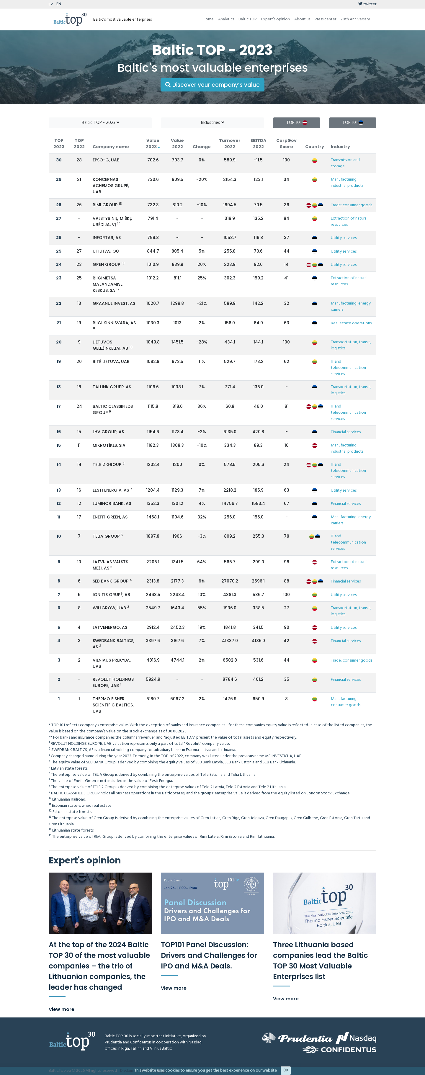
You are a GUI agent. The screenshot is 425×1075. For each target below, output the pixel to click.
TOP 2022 (79, 144)
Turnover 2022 (230, 144)
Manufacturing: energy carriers (351, 306)
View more (61, 1009)
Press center (325, 19)
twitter (367, 4)
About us (302, 19)
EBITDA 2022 (258, 144)
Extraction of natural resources (349, 221)
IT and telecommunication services (348, 368)
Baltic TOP (247, 19)
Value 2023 (153, 144)
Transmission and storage (345, 163)
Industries (212, 122)
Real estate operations (351, 323)
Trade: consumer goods (351, 205)
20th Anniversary (355, 19)
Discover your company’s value (212, 85)
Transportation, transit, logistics (351, 345)
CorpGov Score (286, 144)
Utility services (344, 238)
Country (314, 147)
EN (58, 4)
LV (51, 4)
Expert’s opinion (275, 19)
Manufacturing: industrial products (347, 182)
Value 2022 (177, 144)
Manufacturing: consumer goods (345, 702)
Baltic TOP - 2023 (100, 122)
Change (202, 147)
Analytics (226, 19)
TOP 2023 (58, 144)
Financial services (346, 432)
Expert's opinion (85, 860)
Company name (111, 147)
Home (208, 19)
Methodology (153, 1070)
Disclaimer (129, 1070)
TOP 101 (296, 122)
